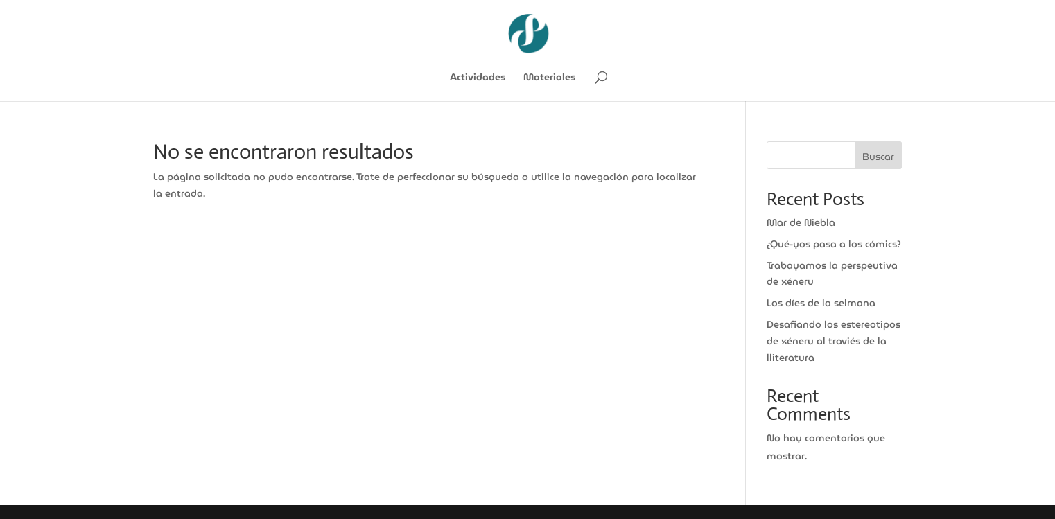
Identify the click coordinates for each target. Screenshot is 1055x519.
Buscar (878, 156)
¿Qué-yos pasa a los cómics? (834, 244)
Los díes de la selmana (821, 302)
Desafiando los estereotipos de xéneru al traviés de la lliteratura (833, 341)
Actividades (477, 78)
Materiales (549, 78)
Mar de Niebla (801, 222)
